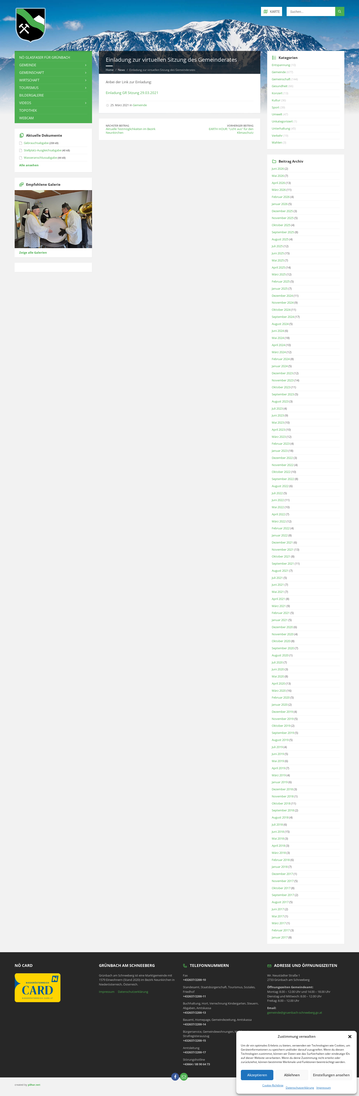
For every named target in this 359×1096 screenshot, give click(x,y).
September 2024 (283, 317)
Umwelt (277, 114)
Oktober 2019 (281, 726)
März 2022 (279, 521)
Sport (275, 107)
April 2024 (278, 345)
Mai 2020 (278, 676)
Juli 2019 (277, 747)
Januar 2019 (280, 782)
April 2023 (278, 429)
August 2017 (280, 902)
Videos (25, 102)
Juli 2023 (277, 408)
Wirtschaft (29, 80)
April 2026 (278, 183)
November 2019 (283, 719)
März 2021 (279, 606)
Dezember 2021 (282, 542)
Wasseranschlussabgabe (40, 157)
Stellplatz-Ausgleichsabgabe (42, 150)
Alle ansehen (29, 165)
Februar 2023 (281, 443)
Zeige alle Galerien (33, 252)
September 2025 (283, 232)
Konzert (277, 93)
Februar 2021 (281, 613)
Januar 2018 (280, 867)
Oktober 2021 (281, 556)
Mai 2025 (278, 260)
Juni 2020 (278, 669)
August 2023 (280, 401)
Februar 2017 (281, 930)
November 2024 (283, 302)
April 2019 (278, 768)
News (121, 70)
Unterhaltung (281, 128)
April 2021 (278, 599)
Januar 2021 (280, 620)
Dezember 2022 (282, 458)
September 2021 (283, 563)
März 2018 (279, 853)
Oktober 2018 (281, 803)
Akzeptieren (257, 1075)
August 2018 (280, 817)
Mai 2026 (278, 176)
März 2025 (279, 274)
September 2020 (283, 648)
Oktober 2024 (281, 310)
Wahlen (277, 142)
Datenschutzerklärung (300, 1088)
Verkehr (277, 135)
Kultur (276, 100)
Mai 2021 (278, 592)
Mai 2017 (278, 916)
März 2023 (279, 437)
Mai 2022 (278, 507)
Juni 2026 (278, 168)
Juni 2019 (278, 754)
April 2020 (278, 683)
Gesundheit (280, 86)
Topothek (28, 110)
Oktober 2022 (281, 472)
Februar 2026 (281, 197)
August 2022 (280, 486)
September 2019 (283, 733)
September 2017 (283, 895)
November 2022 (283, 465)
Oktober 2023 (281, 387)
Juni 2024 (278, 331)
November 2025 (283, 218)
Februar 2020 (281, 697)
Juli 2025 (277, 246)
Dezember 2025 (282, 211)
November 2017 (283, 881)
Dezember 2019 (282, 712)
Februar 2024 (281, 359)
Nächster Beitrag (117, 125)
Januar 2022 (280, 535)
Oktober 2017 (281, 888)
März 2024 (279, 352)
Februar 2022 (281, 528)
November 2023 (283, 380)
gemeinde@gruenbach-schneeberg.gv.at (294, 1012)
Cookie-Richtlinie (272, 1085)
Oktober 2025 (281, 225)
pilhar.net (34, 1084)
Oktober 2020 (281, 641)
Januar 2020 (280, 704)
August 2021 (280, 571)
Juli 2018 (277, 824)
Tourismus (28, 87)
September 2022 (283, 479)
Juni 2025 (278, 253)
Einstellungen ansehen (331, 1075)
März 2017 (279, 923)
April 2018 (278, 846)
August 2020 (280, 655)
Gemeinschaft (31, 72)
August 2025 (280, 239)
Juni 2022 (278, 500)
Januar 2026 (280, 204)
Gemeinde (140, 105)
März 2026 (279, 190)
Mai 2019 (278, 761)
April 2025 (278, 267)
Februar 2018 (281, 860)
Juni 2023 (278, 415)
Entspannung (281, 65)
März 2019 (279, 775)
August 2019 (280, 740)
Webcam (26, 118)
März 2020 (279, 690)
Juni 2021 (278, 585)
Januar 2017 (280, 937)
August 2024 (280, 324)
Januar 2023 (280, 451)
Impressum (323, 1088)
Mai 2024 (278, 338)
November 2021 (283, 549)
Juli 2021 (277, 578)
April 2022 (278, 514)
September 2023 (283, 394)
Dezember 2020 (282, 627)
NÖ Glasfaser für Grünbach (44, 57)
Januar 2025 (280, 288)
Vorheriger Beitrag (240, 125)
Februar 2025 (281, 281)
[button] (350, 1036)
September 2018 (283, 810)
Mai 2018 (278, 838)
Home (110, 70)
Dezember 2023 (282, 373)
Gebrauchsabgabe (36, 143)
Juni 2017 (278, 909)
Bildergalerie (31, 95)
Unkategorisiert (282, 121)
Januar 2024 (280, 366)
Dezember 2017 (282, 874)
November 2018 (283, 796)
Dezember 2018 (282, 789)
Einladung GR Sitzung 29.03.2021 (132, 92)
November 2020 (283, 634)
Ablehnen (292, 1075)
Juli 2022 (277, 493)
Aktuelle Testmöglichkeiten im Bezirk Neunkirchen (130, 131)
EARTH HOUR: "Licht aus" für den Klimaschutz (231, 131)
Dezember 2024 (282, 296)
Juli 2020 (277, 662)
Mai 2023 (278, 422)
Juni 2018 (278, 832)
